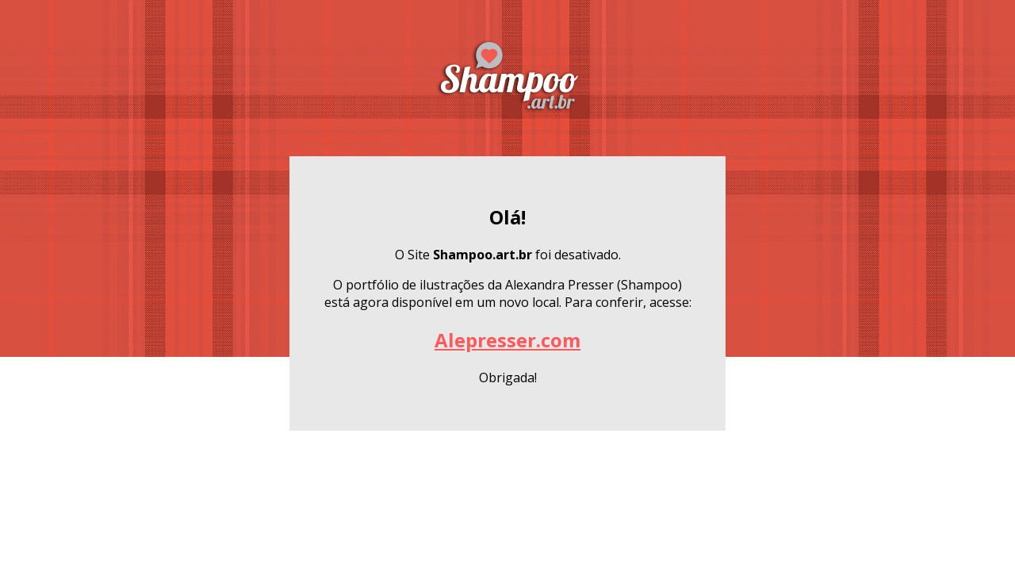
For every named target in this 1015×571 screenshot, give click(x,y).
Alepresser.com (507, 340)
